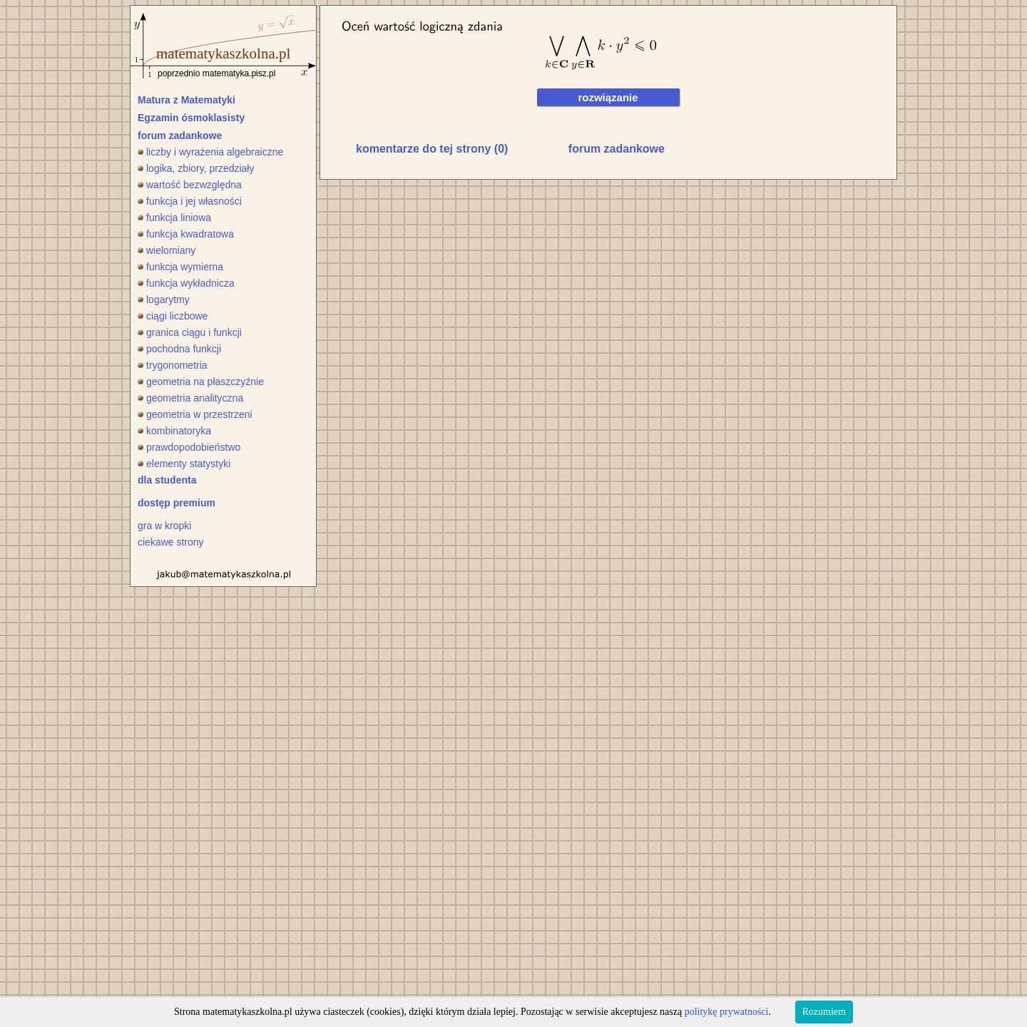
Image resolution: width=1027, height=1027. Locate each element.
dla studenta (167, 480)
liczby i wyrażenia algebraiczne (210, 152)
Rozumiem (824, 1011)
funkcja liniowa (174, 217)
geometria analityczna (190, 398)
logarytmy (164, 299)
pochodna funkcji (179, 348)
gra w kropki (164, 525)
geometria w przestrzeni (195, 414)
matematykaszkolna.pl (223, 53)
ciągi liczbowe (173, 316)
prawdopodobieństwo (189, 447)
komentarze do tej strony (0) (432, 149)
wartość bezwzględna (190, 184)
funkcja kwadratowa (186, 234)
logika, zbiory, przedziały (196, 168)
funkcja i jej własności (190, 201)
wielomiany (166, 250)
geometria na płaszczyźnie (201, 381)
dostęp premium (176, 503)
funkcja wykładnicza (186, 283)
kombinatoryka (174, 430)
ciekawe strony (171, 542)
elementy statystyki (184, 463)
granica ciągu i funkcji (190, 332)
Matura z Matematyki (186, 100)
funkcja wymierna (180, 266)
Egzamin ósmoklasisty (191, 117)
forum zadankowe (180, 135)
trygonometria (173, 365)
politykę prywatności (727, 1011)
